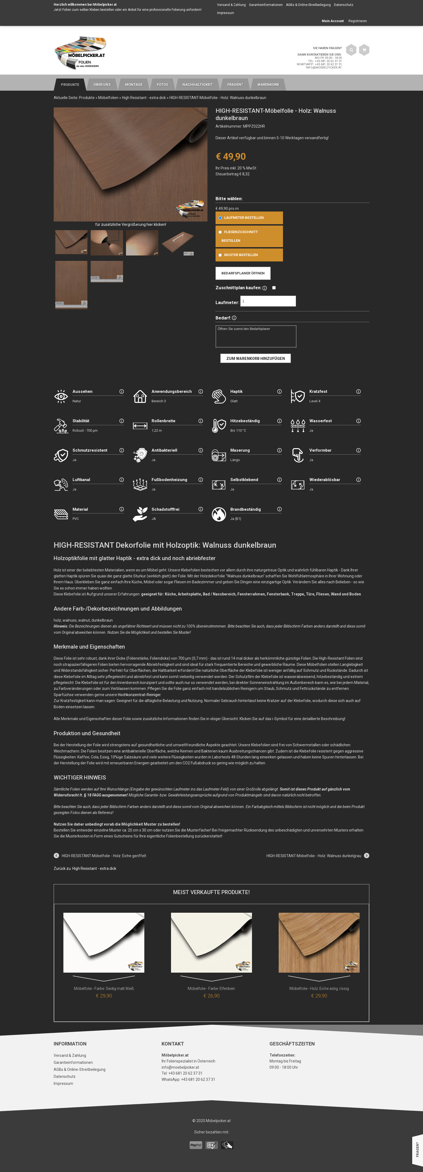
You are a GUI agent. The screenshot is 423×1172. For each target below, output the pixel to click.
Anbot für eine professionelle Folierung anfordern (164, 10)
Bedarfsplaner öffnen (243, 273)
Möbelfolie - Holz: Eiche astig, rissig (319, 988)
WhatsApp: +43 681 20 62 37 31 (319, 64)
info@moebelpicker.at (324, 67)
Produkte (87, 98)
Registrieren (358, 21)
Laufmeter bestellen (240, 218)
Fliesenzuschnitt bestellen (237, 236)
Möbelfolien (108, 98)
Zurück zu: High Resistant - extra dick (85, 868)
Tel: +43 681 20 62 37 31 (325, 61)
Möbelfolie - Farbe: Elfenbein (211, 988)
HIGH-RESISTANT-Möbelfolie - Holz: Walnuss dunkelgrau (314, 856)
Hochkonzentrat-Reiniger (139, 695)
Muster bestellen (237, 255)
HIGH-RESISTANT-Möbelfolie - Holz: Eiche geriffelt (104, 856)
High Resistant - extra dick (144, 98)
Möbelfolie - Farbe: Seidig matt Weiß (104, 988)
